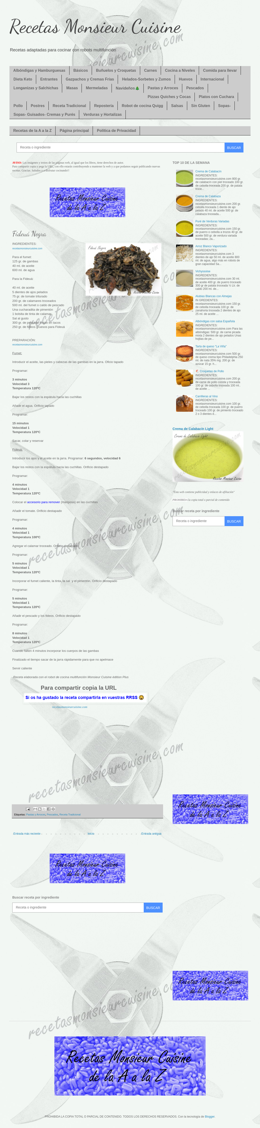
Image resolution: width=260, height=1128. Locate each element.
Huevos (186, 79)
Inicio (91, 833)
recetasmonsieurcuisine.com (69, 707)
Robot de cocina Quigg (142, 106)
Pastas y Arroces (163, 88)
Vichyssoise (202, 271)
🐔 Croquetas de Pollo (209, 371)
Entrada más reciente (26, 833)
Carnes (150, 70)
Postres (38, 106)
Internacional (212, 79)
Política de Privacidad (116, 131)
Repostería (104, 106)
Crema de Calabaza (208, 196)
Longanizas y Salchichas (35, 88)
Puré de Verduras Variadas (212, 221)
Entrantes (49, 79)
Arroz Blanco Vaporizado (211, 246)
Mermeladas (97, 88)
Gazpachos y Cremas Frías (90, 79)
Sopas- (224, 106)
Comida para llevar (220, 70)
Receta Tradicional (69, 106)
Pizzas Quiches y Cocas (169, 97)
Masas (72, 88)
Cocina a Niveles (180, 70)
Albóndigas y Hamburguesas (39, 70)
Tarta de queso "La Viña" (211, 346)
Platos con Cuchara (216, 97)
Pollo (18, 106)
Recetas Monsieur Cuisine (95, 26)
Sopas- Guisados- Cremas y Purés (44, 114)
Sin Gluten (200, 106)
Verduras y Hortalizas (102, 114)
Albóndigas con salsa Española (215, 321)
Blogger (210, 1116)
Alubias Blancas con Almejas (213, 296)
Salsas (177, 106)
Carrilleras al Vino (206, 396)
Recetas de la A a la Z (32, 131)
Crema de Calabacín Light (193, 429)
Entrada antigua (151, 833)
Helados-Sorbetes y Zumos (146, 79)
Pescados (195, 88)
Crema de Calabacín (208, 171)
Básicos (81, 70)
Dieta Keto (22, 79)
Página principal (74, 131)
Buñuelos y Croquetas (116, 70)
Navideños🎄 (128, 88)
